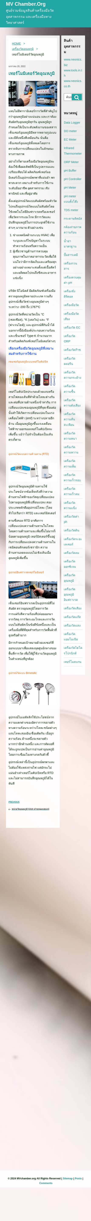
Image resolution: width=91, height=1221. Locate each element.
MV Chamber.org (26, 4)
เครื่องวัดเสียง (72, 608)
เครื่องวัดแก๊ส (72, 617)
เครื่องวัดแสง (72, 625)
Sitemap (68, 1178)
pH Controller (72, 179)
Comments (46, 1183)
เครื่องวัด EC (72, 327)
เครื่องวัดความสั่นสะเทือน (69, 419)
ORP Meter (71, 162)
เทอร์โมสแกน (72, 661)
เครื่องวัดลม (71, 553)
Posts (78, 1178)
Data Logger (72, 122)
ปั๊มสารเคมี (71, 255)
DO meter (70, 131)
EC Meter (70, 139)
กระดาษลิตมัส (73, 218)
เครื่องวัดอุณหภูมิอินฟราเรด (71, 594)
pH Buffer (70, 170)
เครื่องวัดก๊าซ (72, 349)
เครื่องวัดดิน (71, 530)
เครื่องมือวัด (71, 305)
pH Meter (70, 187)
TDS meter (71, 210)
